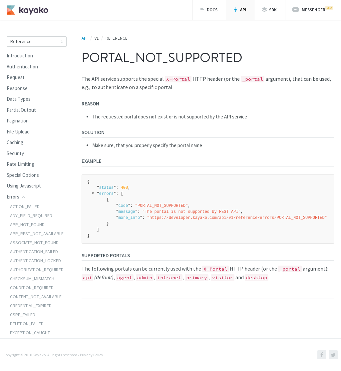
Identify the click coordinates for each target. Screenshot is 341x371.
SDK (269, 10)
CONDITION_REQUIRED (32, 288)
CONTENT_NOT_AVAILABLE (36, 297)
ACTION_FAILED (25, 207)
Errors (16, 197)
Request (16, 77)
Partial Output (21, 110)
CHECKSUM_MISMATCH (32, 279)
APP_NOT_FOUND (27, 225)
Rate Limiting (20, 164)
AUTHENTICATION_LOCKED (35, 261)
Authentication (22, 66)
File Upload (18, 131)
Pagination (18, 120)
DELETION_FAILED (27, 324)
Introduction (20, 55)
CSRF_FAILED (22, 315)
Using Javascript (24, 185)
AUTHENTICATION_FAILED (34, 252)
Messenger (312, 9)
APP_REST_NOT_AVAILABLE (37, 234)
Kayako (39, 354)
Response (17, 88)
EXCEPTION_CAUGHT (30, 333)
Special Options (23, 175)
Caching (15, 142)
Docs (208, 10)
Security (15, 153)
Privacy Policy (91, 354)
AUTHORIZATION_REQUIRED (37, 270)
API (239, 10)
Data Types (19, 99)
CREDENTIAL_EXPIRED (31, 306)
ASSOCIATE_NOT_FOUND (34, 243)
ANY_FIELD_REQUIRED (31, 216)
